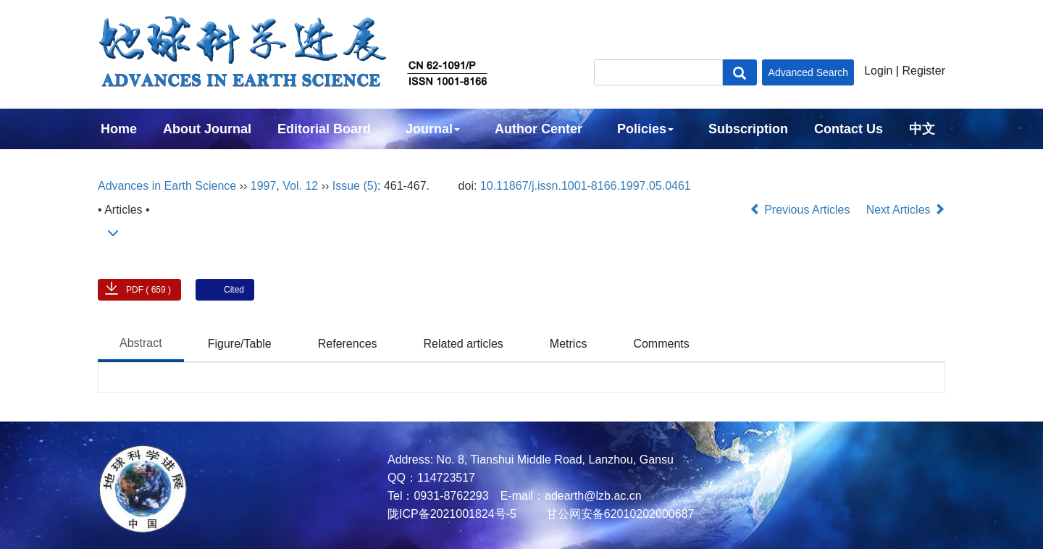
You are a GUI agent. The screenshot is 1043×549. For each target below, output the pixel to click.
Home (119, 129)
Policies (645, 129)
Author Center (538, 129)
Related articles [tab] (463, 344)
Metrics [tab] (568, 344)
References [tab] (347, 344)
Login (878, 70)
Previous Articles (801, 210)
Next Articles (905, 210)
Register (923, 70)
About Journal (207, 129)
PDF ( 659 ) (148, 290)
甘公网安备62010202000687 (618, 514)
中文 (922, 129)
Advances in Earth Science (167, 186)
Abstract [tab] (141, 343)
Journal (433, 129)
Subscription (748, 129)
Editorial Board (324, 129)
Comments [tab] (661, 344)
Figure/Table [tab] (240, 344)
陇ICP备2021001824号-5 (452, 514)
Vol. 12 (300, 186)
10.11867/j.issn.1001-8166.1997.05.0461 (585, 186)
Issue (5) (354, 186)
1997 (264, 186)
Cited (234, 290)
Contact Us (848, 129)
